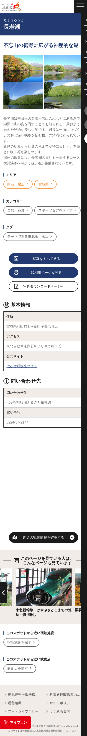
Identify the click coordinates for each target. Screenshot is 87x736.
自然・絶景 (17, 210)
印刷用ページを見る (38, 273)
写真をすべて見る (37, 259)
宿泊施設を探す (21, 642)
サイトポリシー (59, 703)
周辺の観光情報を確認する (43, 537)
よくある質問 (57, 711)
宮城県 (45, 184)
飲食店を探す (19, 668)
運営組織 (12, 703)
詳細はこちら (26, 570)
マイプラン (15, 722)
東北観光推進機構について (22, 695)
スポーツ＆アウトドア (57, 210)
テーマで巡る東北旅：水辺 (29, 237)
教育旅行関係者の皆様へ (64, 695)
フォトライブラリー (20, 711)
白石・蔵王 (17, 184)
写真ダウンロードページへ (39, 286)
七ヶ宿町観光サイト (21, 366)
